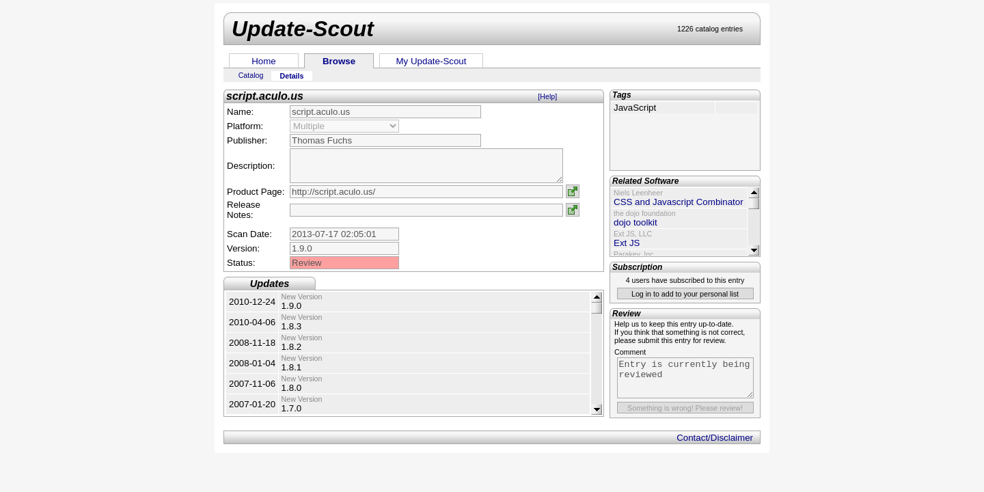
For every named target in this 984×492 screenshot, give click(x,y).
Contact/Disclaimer (714, 438)
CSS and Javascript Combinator (678, 202)
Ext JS (627, 243)
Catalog (251, 75)
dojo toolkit (635, 222)
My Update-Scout (431, 61)
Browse (339, 61)
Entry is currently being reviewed (685, 377)
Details (292, 76)
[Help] (547, 96)
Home (263, 61)
